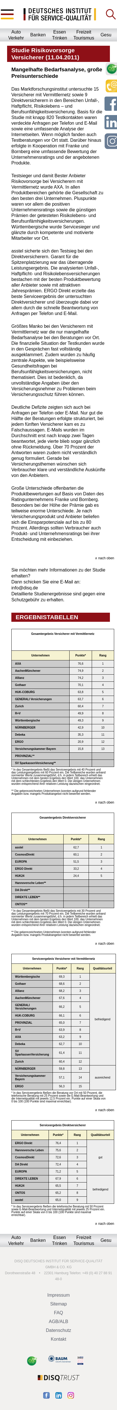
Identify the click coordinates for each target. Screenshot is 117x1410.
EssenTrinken (59, 35)
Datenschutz (58, 1330)
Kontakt (58, 1339)
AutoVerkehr (16, 35)
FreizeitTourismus (84, 35)
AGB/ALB (58, 1321)
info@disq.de (24, 587)
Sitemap (58, 1303)
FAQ (58, 1312)
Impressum (58, 1295)
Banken (38, 34)
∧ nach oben (104, 558)
